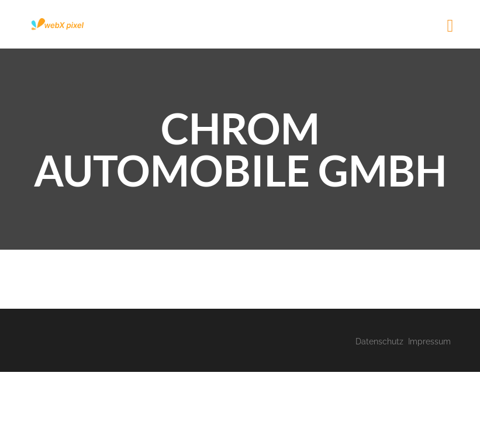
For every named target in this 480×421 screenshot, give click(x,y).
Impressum (429, 341)
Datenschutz (379, 341)
